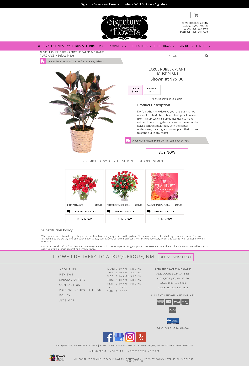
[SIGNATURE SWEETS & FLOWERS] (124, 26)
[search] (206, 56)
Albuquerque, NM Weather (106, 350)
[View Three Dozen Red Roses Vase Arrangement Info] (124, 186)
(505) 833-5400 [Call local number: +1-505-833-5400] (200, 28)
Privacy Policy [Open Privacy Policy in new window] (154, 358)
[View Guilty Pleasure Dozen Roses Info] (84, 186)
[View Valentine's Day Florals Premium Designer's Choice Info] (164, 186)
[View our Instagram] (130, 341)
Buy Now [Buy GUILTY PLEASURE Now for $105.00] (84, 219)
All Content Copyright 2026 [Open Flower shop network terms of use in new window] (93, 358)
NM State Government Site (142, 350)
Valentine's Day (58, 46)
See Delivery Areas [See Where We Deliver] (175, 257)
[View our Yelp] (141, 341)
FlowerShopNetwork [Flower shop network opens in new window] (126, 358)
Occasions (142, 46)
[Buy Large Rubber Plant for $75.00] (167, 152)
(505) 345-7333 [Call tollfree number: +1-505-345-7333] (200, 31)
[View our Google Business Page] (119, 341)
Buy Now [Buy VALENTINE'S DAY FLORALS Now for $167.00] (164, 219)
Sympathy (118, 46)
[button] (199, 15)
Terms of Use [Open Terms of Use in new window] (135, 361)
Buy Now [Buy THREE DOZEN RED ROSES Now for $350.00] (124, 219)
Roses (79, 46)
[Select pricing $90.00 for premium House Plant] (151, 90)
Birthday (96, 46)
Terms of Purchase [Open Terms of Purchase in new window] (180, 358)
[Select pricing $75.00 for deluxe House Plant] (135, 90)
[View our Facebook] (108, 341)
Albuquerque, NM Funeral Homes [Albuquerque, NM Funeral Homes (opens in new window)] (76, 345)
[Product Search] (186, 56)
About (187, 46)
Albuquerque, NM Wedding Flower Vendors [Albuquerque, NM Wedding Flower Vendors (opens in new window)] (165, 345)
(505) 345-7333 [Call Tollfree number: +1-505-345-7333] (179, 287)
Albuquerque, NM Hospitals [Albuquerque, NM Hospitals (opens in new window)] (118, 345)
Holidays (166, 46)
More (205, 46)
